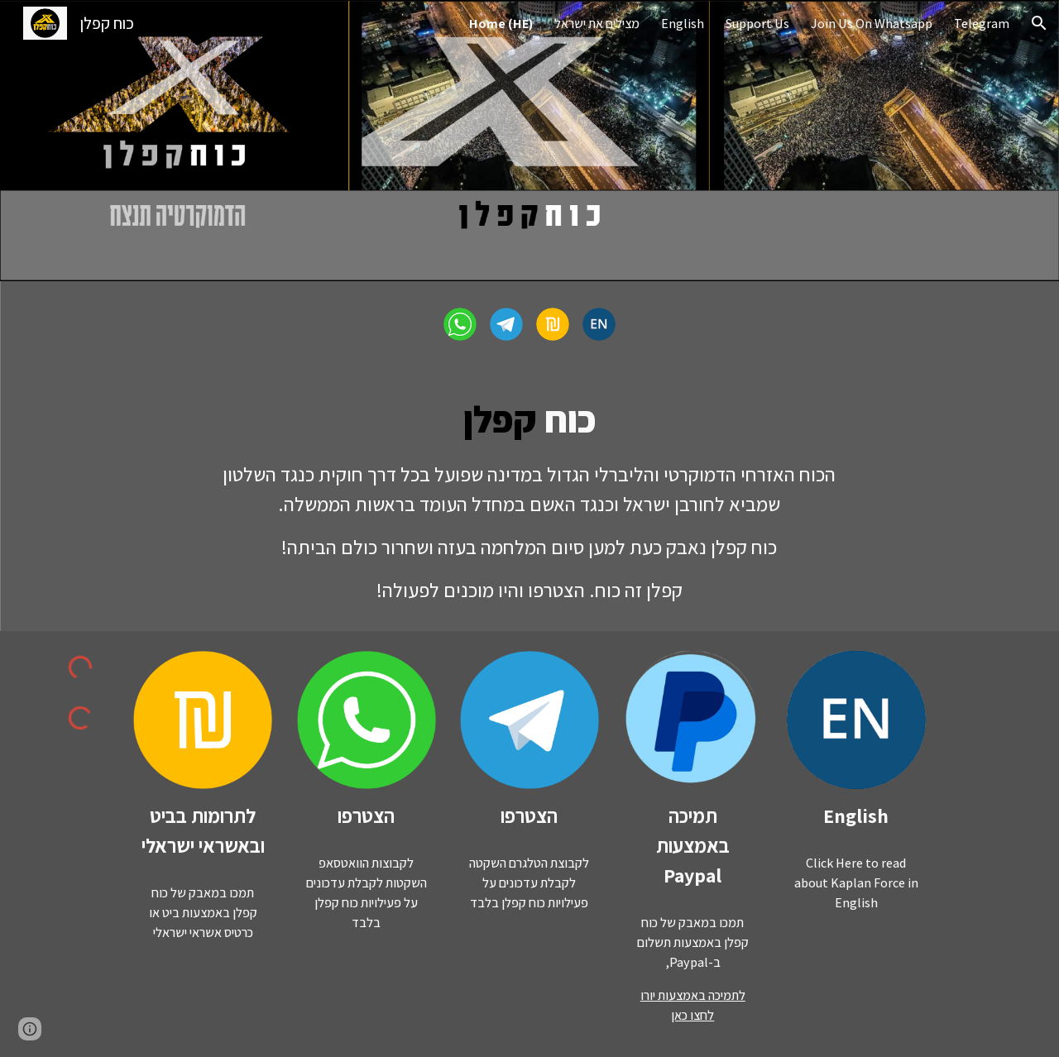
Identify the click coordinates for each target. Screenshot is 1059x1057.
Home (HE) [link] (501, 23)
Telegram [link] (981, 23)
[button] (1039, 23)
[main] (529, 499)
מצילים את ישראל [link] (597, 23)
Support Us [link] (757, 23)
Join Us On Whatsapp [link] (871, 23)
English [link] (682, 23)
